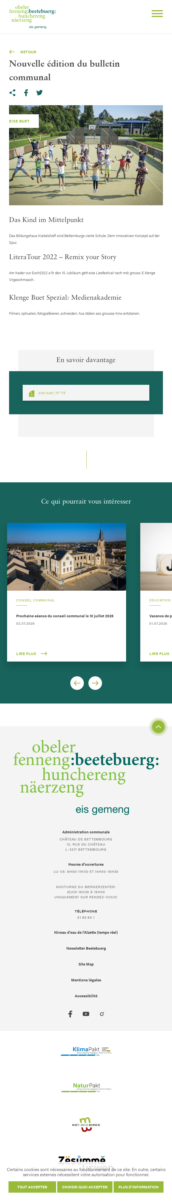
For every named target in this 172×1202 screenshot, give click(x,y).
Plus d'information (138, 1187)
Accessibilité (86, 995)
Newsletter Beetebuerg (86, 948)
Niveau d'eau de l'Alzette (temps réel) (86, 932)
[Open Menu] (155, 14)
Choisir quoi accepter (85, 1187)
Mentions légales (86, 980)
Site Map (86, 964)
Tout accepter (32, 1187)
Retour (23, 51)
